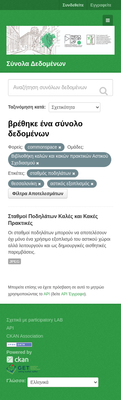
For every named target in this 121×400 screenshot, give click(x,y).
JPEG (14, 261)
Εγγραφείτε (100, 5)
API (47, 294)
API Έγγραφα (73, 294)
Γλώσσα (15, 380)
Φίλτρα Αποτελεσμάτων (37, 193)
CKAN (17, 359)
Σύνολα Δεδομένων (36, 63)
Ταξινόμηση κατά (26, 107)
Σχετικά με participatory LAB (34, 319)
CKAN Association (24, 336)
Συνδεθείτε (73, 5)
